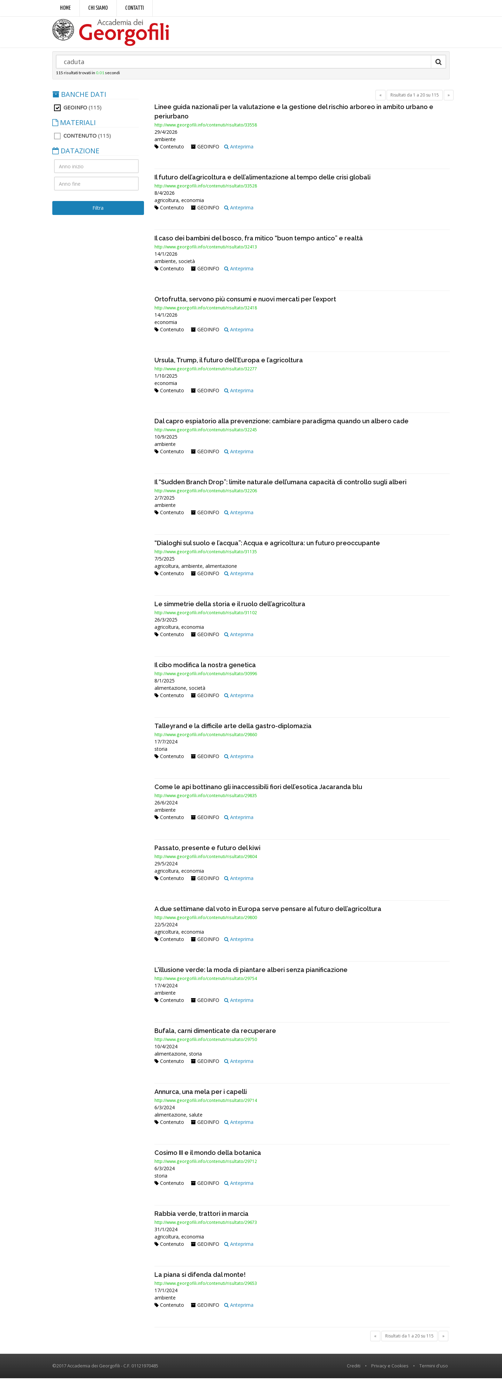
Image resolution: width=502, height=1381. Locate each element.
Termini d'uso (433, 1368)
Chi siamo (98, 8)
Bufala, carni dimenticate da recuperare (215, 1033)
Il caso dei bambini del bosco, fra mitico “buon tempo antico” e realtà (258, 241)
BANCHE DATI (79, 97)
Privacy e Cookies (390, 1368)
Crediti (353, 1368)
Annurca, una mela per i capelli (200, 1094)
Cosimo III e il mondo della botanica (207, 1155)
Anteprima (238, 149)
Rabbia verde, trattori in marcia (201, 1216)
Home (65, 8)
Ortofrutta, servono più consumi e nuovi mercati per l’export (245, 302)
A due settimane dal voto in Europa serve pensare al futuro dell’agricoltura (267, 911)
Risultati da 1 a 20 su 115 (414, 98)
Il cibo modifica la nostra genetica (205, 667)
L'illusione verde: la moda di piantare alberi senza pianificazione (251, 972)
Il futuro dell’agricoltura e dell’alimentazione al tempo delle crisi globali (262, 180)
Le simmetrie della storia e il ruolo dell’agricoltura (229, 606)
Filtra (98, 210)
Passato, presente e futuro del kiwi (207, 850)
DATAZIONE (75, 153)
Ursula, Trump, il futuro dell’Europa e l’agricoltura (228, 363)
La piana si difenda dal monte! (200, 1277)
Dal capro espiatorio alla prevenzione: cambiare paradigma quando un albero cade (281, 423)
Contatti (134, 8)
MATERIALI (74, 125)
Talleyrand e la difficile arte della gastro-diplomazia (233, 728)
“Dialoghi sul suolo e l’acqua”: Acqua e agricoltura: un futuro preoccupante (267, 545)
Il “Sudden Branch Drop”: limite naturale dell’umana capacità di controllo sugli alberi (280, 484)
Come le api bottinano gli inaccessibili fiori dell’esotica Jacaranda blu (258, 789)
